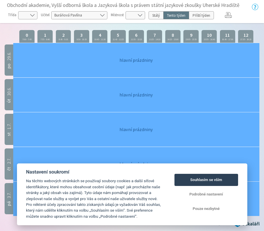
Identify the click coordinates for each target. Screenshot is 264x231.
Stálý (156, 15)
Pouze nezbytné (206, 208)
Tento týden (176, 15)
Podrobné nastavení (206, 194)
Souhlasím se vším (206, 180)
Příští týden (201, 15)
